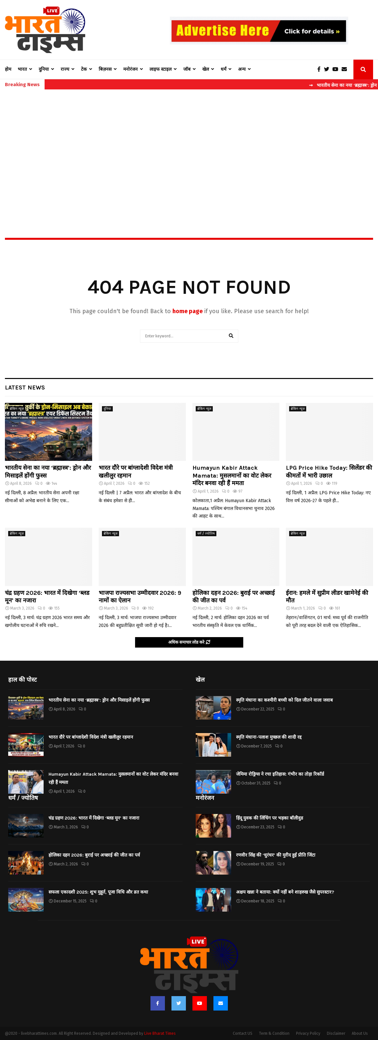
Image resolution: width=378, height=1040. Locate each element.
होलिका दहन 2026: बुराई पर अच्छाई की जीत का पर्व (94, 855)
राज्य (65, 69)
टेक (84, 69)
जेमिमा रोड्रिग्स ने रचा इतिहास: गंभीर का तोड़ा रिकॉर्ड (280, 774)
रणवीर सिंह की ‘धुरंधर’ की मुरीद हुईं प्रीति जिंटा (275, 855)
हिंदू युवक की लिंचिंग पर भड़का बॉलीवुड (269, 818)
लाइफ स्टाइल (160, 69)
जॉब (186, 69)
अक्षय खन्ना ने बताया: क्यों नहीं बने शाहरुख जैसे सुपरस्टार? (285, 892)
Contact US (242, 1033)
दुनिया (44, 69)
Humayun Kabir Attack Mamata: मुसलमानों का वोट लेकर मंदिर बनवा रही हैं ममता (231, 475)
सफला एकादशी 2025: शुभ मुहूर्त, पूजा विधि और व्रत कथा (98, 892)
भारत (22, 69)
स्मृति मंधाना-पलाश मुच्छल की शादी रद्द (269, 737)
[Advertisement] (189, 149)
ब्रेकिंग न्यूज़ (17, 409)
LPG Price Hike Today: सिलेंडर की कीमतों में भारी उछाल (329, 471)
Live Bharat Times (160, 1033)
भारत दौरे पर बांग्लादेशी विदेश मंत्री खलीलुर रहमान (91, 737)
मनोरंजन (130, 69)
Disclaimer (336, 1033)
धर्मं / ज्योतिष (206, 534)
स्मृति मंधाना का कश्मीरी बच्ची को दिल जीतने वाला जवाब (284, 700)
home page (187, 311)
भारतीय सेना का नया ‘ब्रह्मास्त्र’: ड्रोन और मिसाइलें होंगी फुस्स (99, 700)
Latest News (25, 387)
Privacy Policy (308, 1033)
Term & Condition (274, 1033)
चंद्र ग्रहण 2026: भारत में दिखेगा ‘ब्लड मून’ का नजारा (94, 818)
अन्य (242, 69)
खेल (205, 69)
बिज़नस (105, 69)
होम (8, 69)
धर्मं (223, 69)
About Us (360, 1033)
